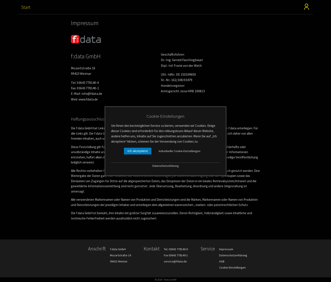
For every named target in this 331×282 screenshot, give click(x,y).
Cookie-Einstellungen (232, 267)
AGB (221, 261)
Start (25, 7)
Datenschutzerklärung (233, 255)
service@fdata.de (175, 261)
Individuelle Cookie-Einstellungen (179, 151)
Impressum (226, 249)
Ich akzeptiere (138, 151)
